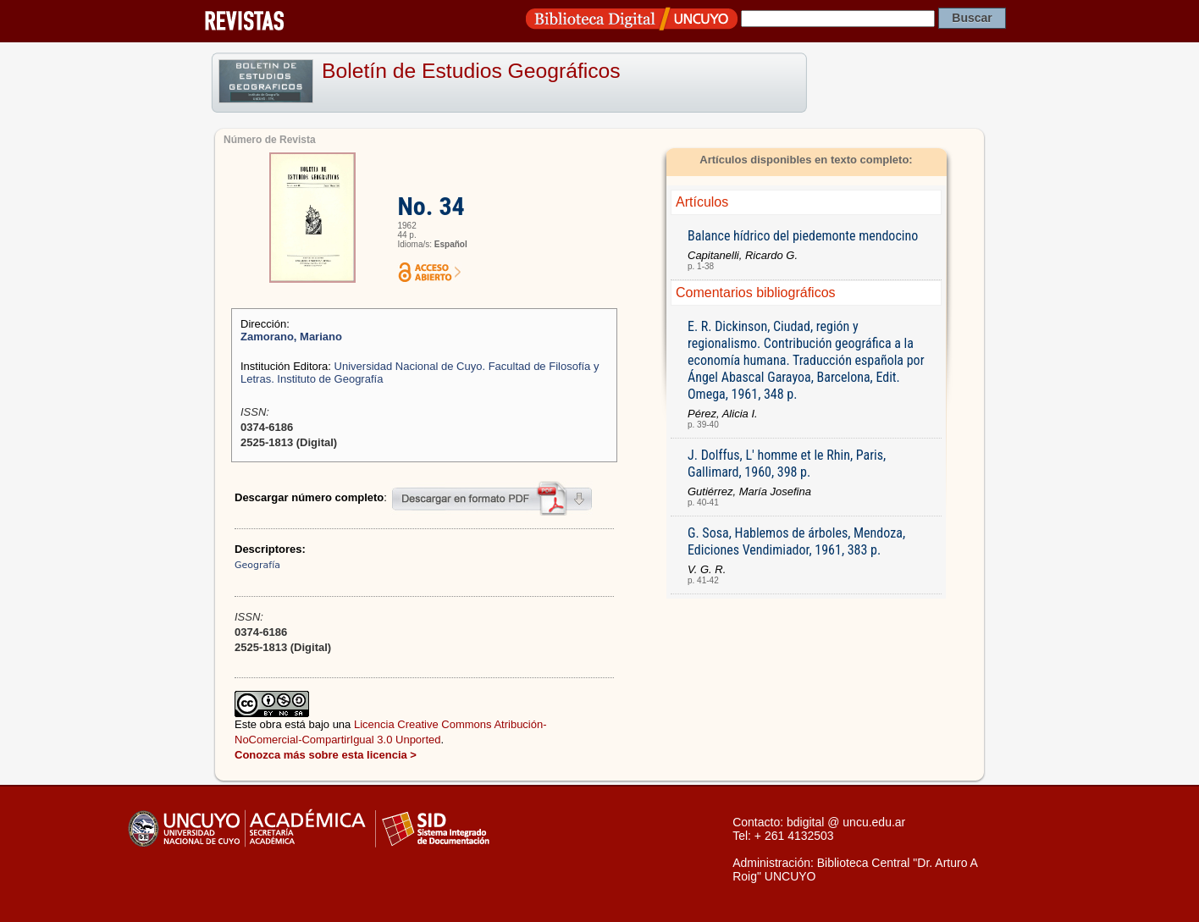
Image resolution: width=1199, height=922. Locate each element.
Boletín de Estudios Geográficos (471, 70)
